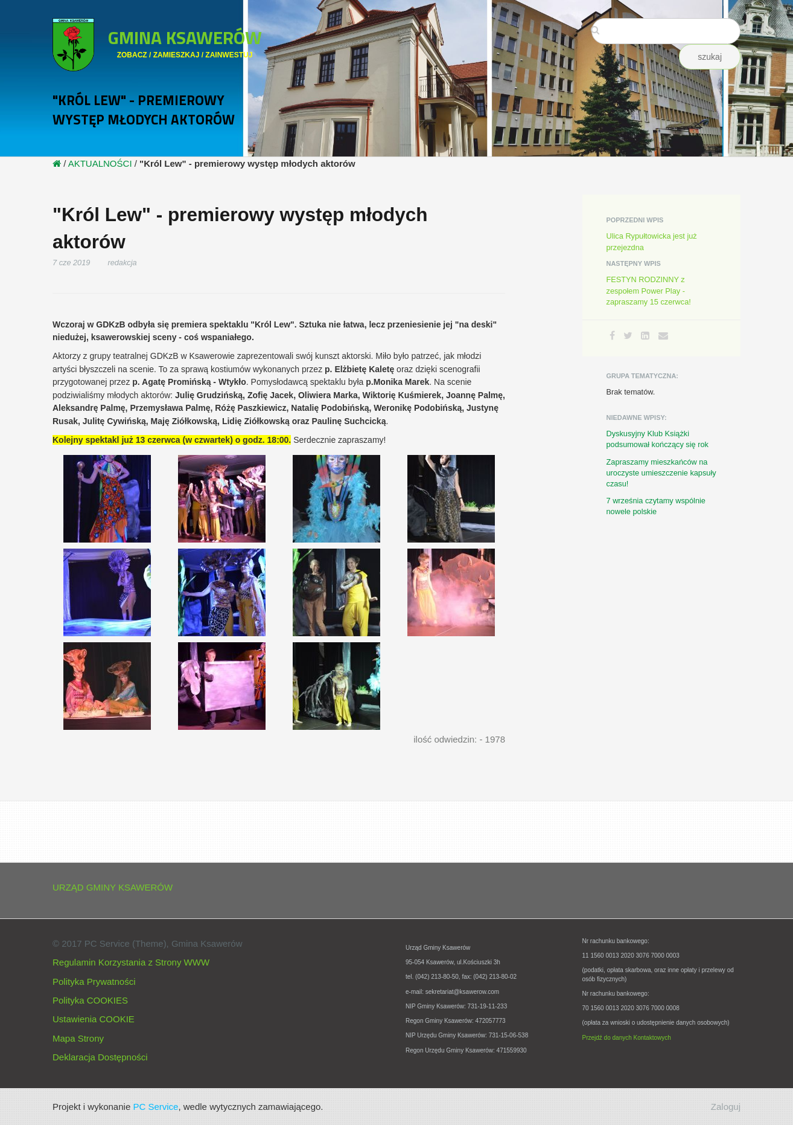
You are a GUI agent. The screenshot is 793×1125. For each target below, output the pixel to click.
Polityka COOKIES (90, 1000)
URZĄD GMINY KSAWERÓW (113, 887)
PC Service (155, 1106)
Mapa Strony (78, 1038)
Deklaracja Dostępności (100, 1057)
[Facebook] (612, 335)
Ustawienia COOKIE (94, 1019)
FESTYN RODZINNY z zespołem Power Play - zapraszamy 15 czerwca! (649, 290)
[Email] (663, 335)
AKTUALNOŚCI (100, 163)
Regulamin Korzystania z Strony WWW (131, 962)
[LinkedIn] (645, 335)
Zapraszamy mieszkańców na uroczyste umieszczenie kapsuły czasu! (661, 472)
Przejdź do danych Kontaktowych (626, 1037)
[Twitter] (627, 335)
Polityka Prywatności (94, 981)
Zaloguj (725, 1106)
